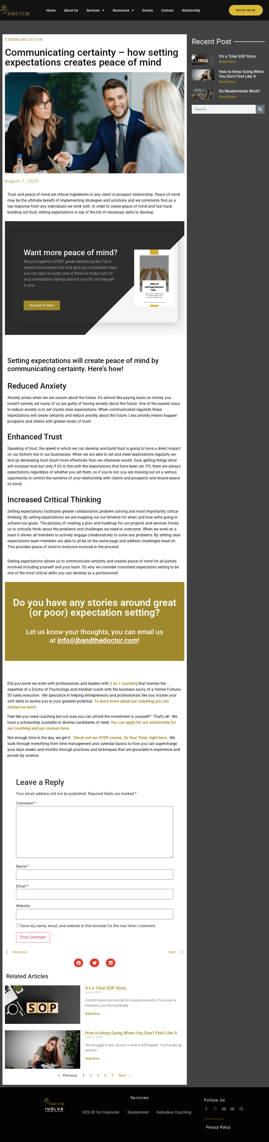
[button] (78, 963)
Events (147, 10)
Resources (123, 10)
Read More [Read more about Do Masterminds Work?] (227, 97)
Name (22, 867)
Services (95, 10)
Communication (24, 39)
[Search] (260, 109)
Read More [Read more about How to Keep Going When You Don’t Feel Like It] (92, 1058)
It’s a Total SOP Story (105, 988)
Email (22, 886)
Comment (26, 803)
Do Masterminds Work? (239, 91)
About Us (71, 10)
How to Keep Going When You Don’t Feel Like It (131, 1032)
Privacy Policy (218, 1127)
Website (23, 906)
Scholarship (191, 10)
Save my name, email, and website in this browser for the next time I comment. (88, 926)
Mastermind (137, 1112)
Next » (125, 1075)
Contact (167, 10)
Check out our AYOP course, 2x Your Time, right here (119, 737)
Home (51, 10)
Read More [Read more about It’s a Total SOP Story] (92, 1013)
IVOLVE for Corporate (100, 1112)
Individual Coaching (174, 1112)
